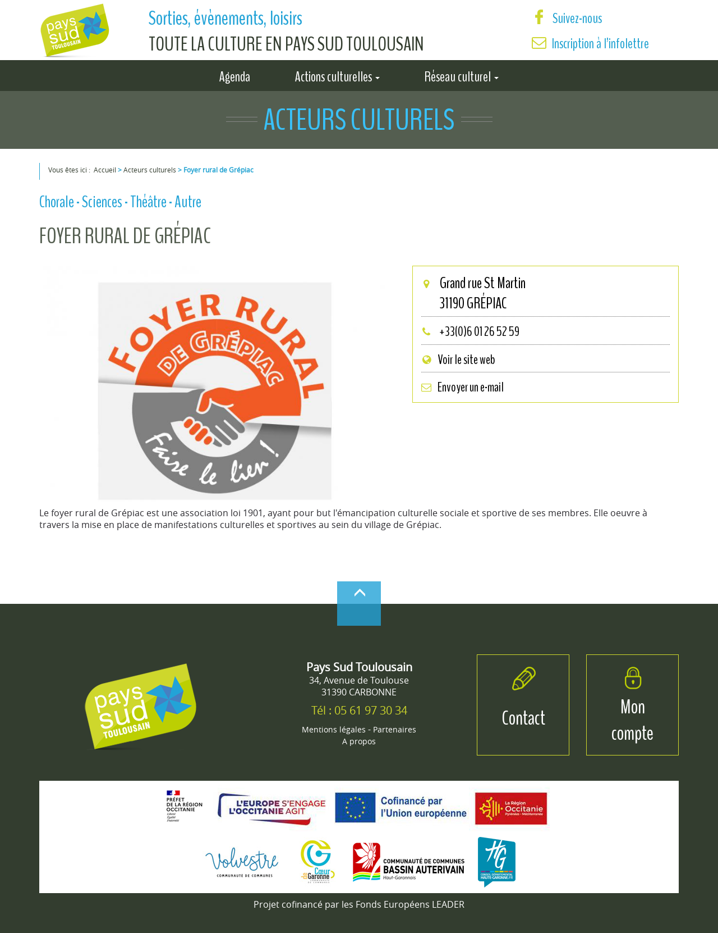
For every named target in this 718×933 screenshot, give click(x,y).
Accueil (105, 169)
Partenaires (394, 729)
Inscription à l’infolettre (600, 43)
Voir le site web (458, 359)
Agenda (234, 75)
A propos (359, 741)
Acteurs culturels (149, 169)
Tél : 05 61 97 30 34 (359, 710)
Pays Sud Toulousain (359, 667)
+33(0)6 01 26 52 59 (470, 331)
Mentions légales (334, 729)
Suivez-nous (567, 18)
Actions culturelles (337, 75)
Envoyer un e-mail (462, 387)
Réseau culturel (462, 75)
